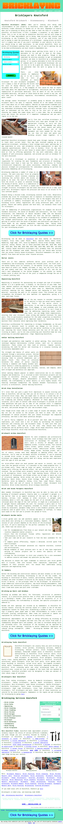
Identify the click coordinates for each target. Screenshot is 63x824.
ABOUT (45, 11)
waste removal (54, 746)
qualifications (14, 148)
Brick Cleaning (42, 774)
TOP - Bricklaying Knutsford (12, 795)
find (7, 680)
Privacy (60, 810)
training (58, 140)
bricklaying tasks (47, 667)
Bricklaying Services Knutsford (19, 698)
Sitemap (3, 810)
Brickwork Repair (17, 783)
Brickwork (5, 778)
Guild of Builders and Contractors (37, 221)
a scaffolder (43, 740)
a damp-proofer (39, 738)
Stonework (57, 783)
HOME (35, 11)
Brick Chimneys (30, 779)
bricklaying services (44, 648)
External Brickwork (36, 778)
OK (34, 823)
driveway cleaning (9, 750)
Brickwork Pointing (53, 776)
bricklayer (51, 63)
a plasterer (17, 742)
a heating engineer (42, 748)
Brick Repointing (16, 779)
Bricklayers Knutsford (33, 795)
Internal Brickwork (45, 783)
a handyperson (27, 752)
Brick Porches (55, 774)
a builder (46, 744)
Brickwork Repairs (14, 774)
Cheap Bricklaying (38, 781)
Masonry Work (7, 776)
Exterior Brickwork (21, 776)
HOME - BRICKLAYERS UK (31, 804)
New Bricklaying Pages (11, 810)
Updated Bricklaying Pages (25, 810)
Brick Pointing (28, 774)
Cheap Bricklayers (18, 778)
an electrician (7, 746)
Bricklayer (51, 778)
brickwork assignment (27, 82)
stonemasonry (17, 665)
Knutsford (29, 239)
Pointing (51, 781)
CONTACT (50, 11)
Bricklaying (6, 239)
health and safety (54, 127)
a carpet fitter (17, 748)
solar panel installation (22, 744)
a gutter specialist (40, 742)
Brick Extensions (37, 776)
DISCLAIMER (58, 11)
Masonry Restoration (10, 781)
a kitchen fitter (30, 746)
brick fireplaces (48, 650)
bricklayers (24, 197)
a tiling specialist (18, 740)
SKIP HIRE (34, 750)
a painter (28, 737)
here (22, 694)
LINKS (40, 11)
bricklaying (9, 694)
